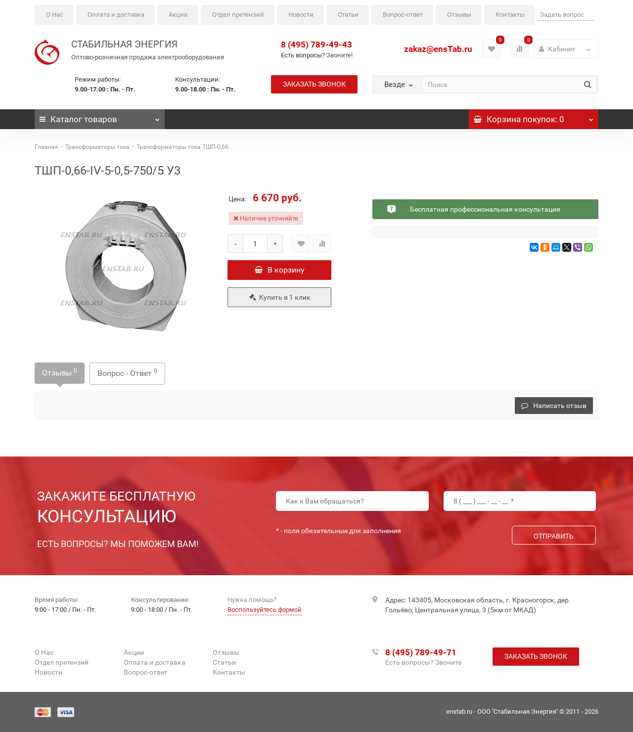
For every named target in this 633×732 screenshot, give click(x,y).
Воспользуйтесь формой (264, 609)
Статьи (348, 14)
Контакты (510, 14)
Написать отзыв (554, 406)
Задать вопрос (562, 14)
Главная (46, 146)
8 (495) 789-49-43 (316, 44)
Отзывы (459, 14)
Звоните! (339, 55)
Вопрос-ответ (403, 14)
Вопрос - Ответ (127, 372)
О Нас (54, 14)
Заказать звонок (314, 84)
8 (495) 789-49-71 (420, 652)
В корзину (280, 269)
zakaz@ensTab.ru (438, 49)
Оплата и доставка (116, 14)
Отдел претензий (238, 14)
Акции (178, 14)
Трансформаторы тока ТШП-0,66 (182, 146)
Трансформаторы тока (97, 146)
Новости (301, 14)
